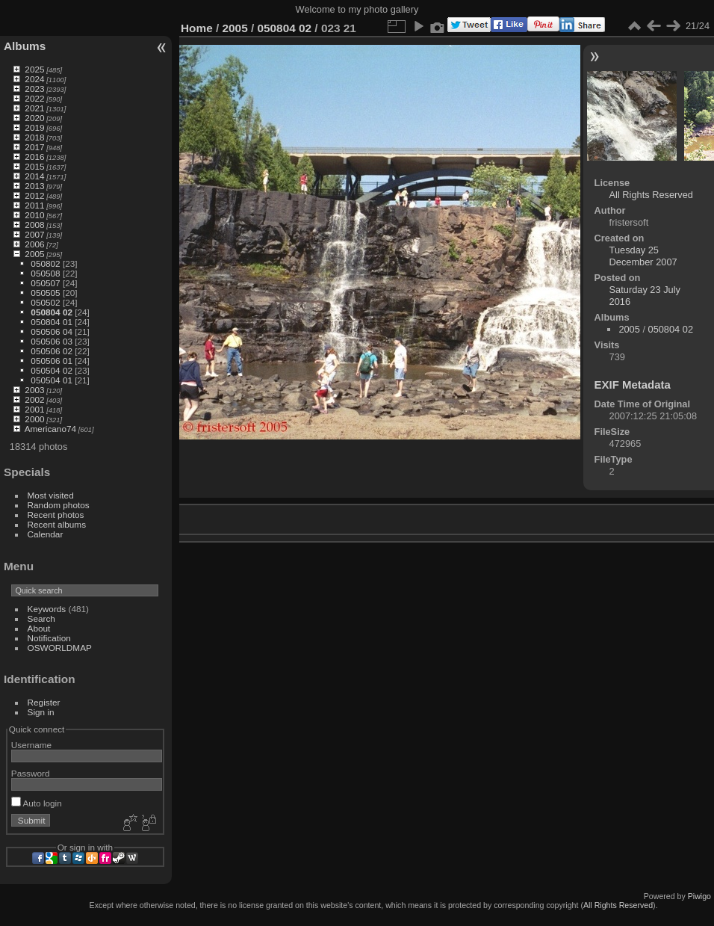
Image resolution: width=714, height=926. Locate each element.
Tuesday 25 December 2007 (643, 256)
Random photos (59, 505)
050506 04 (51, 331)
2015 (34, 166)
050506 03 (51, 341)
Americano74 (50, 428)
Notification (49, 638)
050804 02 (51, 312)
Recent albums (57, 524)
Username (31, 745)
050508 (45, 273)
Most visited (51, 495)
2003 (34, 390)
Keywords (47, 609)
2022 (34, 98)
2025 (34, 69)
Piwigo (699, 896)
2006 (34, 244)
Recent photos (56, 514)
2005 (34, 254)
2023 (34, 88)
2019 (34, 127)
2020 (34, 118)
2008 (34, 224)
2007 (34, 234)
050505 (45, 292)
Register (44, 702)
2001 (34, 409)
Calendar (45, 534)
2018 (34, 137)
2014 (34, 176)
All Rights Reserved (651, 194)
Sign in (41, 712)
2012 (34, 195)
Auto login (36, 803)
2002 (34, 399)
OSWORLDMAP (60, 647)
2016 (34, 156)
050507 (45, 283)
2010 (34, 215)
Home (197, 28)
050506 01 (51, 360)
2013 (34, 186)
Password (30, 773)
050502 (45, 302)
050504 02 (51, 370)
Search (41, 618)
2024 (34, 79)
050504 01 (51, 380)
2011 (34, 205)
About (39, 628)
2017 (34, 147)
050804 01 (51, 322)
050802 (45, 263)
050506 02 (51, 351)
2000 (34, 419)
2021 (34, 108)
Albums (25, 46)
